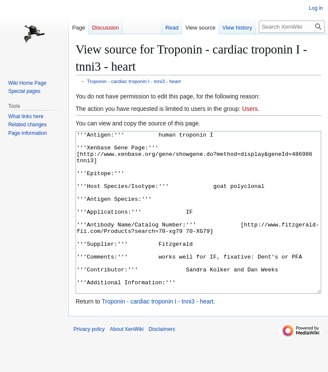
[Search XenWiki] (292, 27)
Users (250, 108)
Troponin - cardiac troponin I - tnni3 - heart (134, 81)
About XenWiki (127, 361)
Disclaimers (162, 361)
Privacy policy (89, 361)
